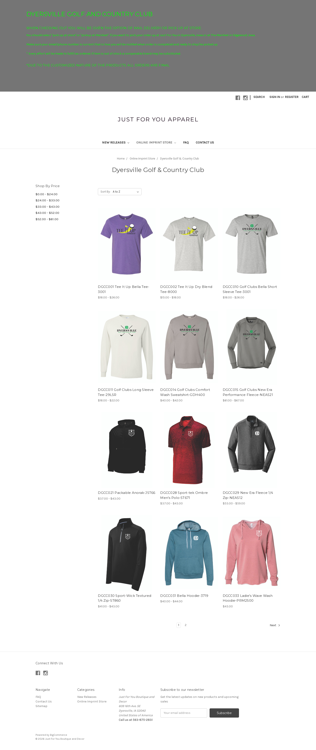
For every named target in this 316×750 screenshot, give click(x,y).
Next (275, 625)
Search (259, 97)
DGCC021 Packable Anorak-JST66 (126, 493)
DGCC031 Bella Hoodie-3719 (184, 596)
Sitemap (41, 706)
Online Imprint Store (156, 142)
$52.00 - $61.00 (47, 219)
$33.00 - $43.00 (47, 207)
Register (291, 97)
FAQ (186, 142)
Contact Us (205, 142)
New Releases (115, 142)
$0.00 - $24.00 (46, 194)
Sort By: (105, 191)
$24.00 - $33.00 (47, 200)
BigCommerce (58, 734)
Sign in (274, 97)
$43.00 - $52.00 (47, 213)
